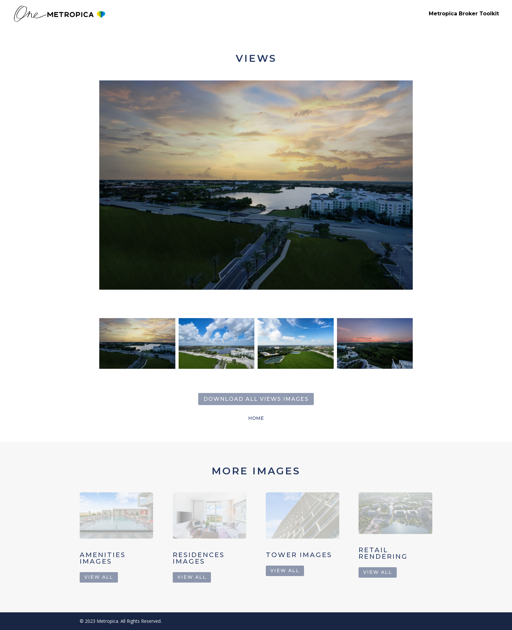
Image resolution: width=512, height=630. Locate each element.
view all (98, 577)
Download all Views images (256, 399)
